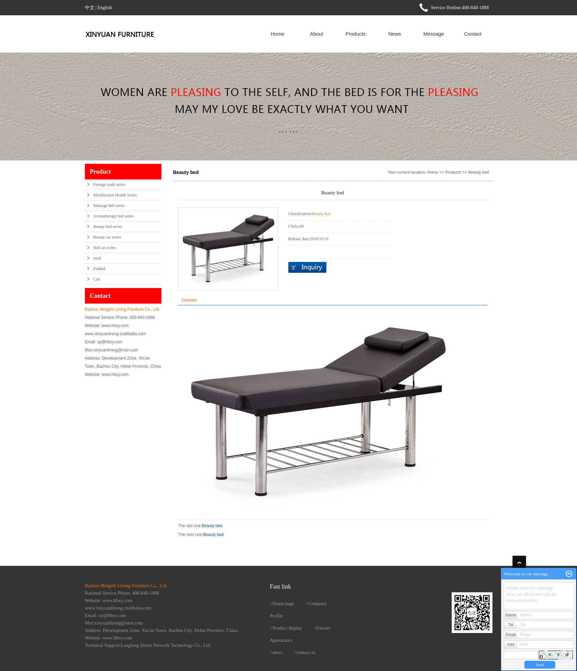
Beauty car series (107, 237)
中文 (89, 7)
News (394, 34)
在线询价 (307, 267)
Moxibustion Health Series (115, 195)
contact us (305, 652)
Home (277, 34)
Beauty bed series (107, 226)
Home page (283, 603)
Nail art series (104, 247)
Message (433, 34)
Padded (99, 268)
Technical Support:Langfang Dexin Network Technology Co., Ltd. (148, 645)
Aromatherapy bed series (113, 216)
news (277, 652)
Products (355, 34)
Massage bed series (109, 205)
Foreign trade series (109, 184)
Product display (287, 628)
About (316, 34)
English (104, 7)
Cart (97, 279)
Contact (473, 34)
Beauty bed (478, 172)
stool (97, 258)
